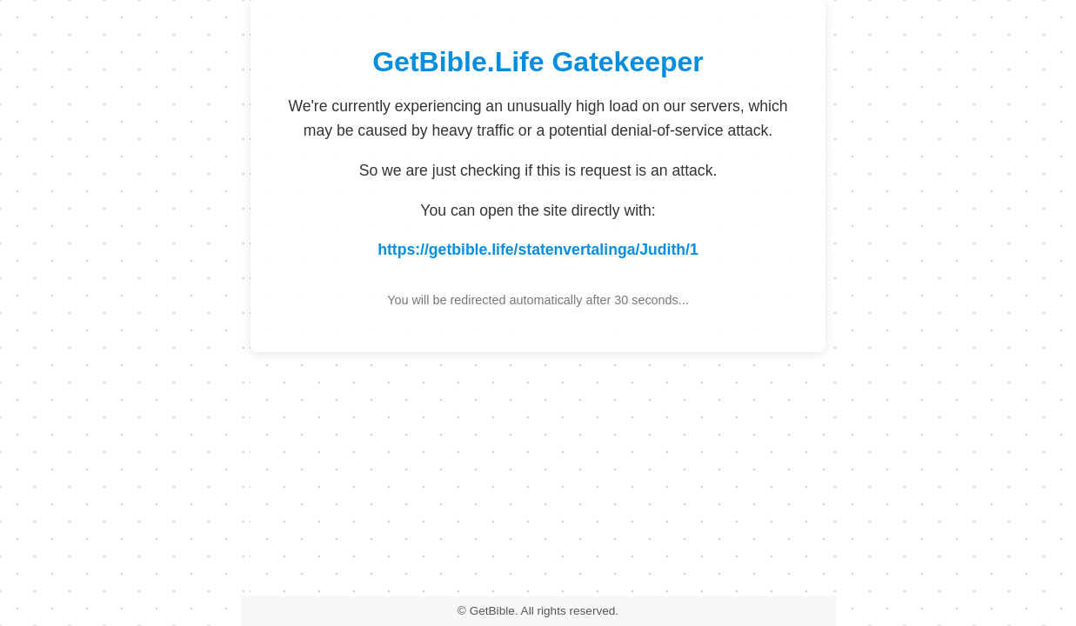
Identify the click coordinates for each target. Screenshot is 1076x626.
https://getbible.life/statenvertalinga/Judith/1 (538, 249)
